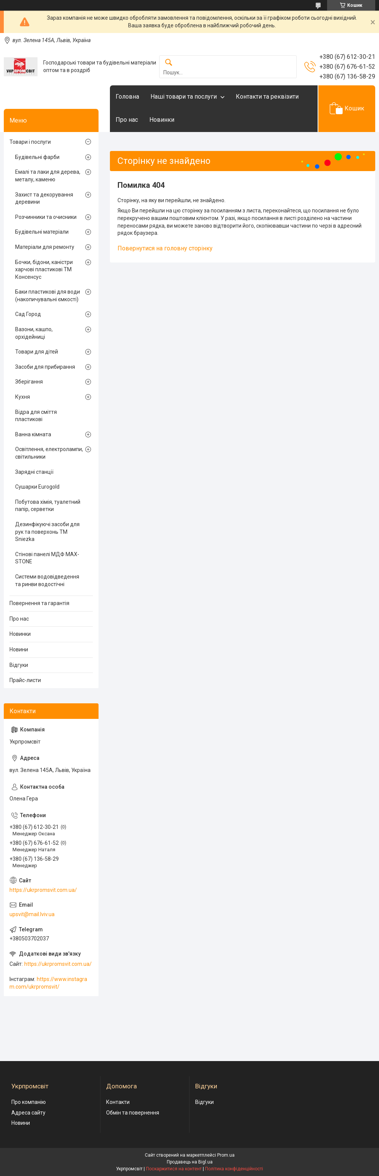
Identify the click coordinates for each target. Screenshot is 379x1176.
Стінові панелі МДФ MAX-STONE (47, 558)
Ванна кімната (33, 434)
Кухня (22, 397)
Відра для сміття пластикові (36, 416)
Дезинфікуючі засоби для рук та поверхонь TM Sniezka (47, 531)
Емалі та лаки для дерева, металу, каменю (47, 175)
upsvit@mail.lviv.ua (32, 914)
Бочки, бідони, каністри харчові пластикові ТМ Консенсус (44, 269)
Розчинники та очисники (46, 217)
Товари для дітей (36, 352)
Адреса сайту (28, 1113)
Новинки (161, 119)
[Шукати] (168, 63)
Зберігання (29, 382)
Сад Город (28, 314)
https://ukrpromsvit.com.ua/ (43, 890)
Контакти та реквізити (267, 96)
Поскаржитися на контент (174, 1168)
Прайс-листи (25, 680)
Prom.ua (226, 1155)
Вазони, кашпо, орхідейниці (34, 333)
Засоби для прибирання (45, 367)
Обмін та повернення (132, 1113)
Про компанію (28, 1102)
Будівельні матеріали (42, 232)
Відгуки (18, 665)
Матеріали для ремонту (44, 247)
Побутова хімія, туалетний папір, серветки (47, 506)
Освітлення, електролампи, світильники (49, 453)
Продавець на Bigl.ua (190, 1162)
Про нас (127, 119)
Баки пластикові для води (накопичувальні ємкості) (47, 295)
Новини (18, 649)
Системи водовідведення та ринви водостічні (47, 580)
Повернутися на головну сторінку (165, 248)
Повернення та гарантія (39, 603)
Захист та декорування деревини (44, 198)
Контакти (118, 1102)
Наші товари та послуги (183, 96)
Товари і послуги (30, 142)
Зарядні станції (34, 472)
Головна (127, 96)
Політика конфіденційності (234, 1168)
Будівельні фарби (37, 157)
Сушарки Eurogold (37, 487)
